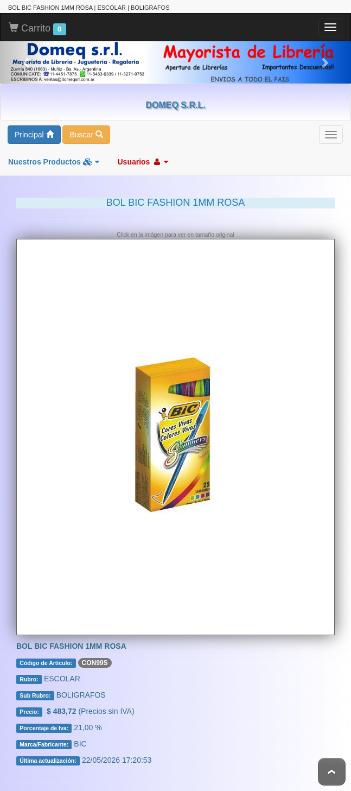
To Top (332, 772)
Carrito (37, 28)
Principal (34, 134)
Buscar (86, 134)
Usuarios (142, 161)
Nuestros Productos (53, 161)
